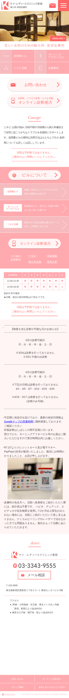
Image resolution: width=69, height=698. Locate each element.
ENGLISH (57, 38)
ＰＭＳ (32, 255)
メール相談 (36, 575)
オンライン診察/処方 (35, 100)
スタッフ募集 (17, 687)
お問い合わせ (35, 85)
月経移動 (52, 255)
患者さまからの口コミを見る (52, 687)
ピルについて (34, 175)
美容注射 (52, 261)
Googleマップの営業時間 (18, 421)
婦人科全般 (35, 261)
